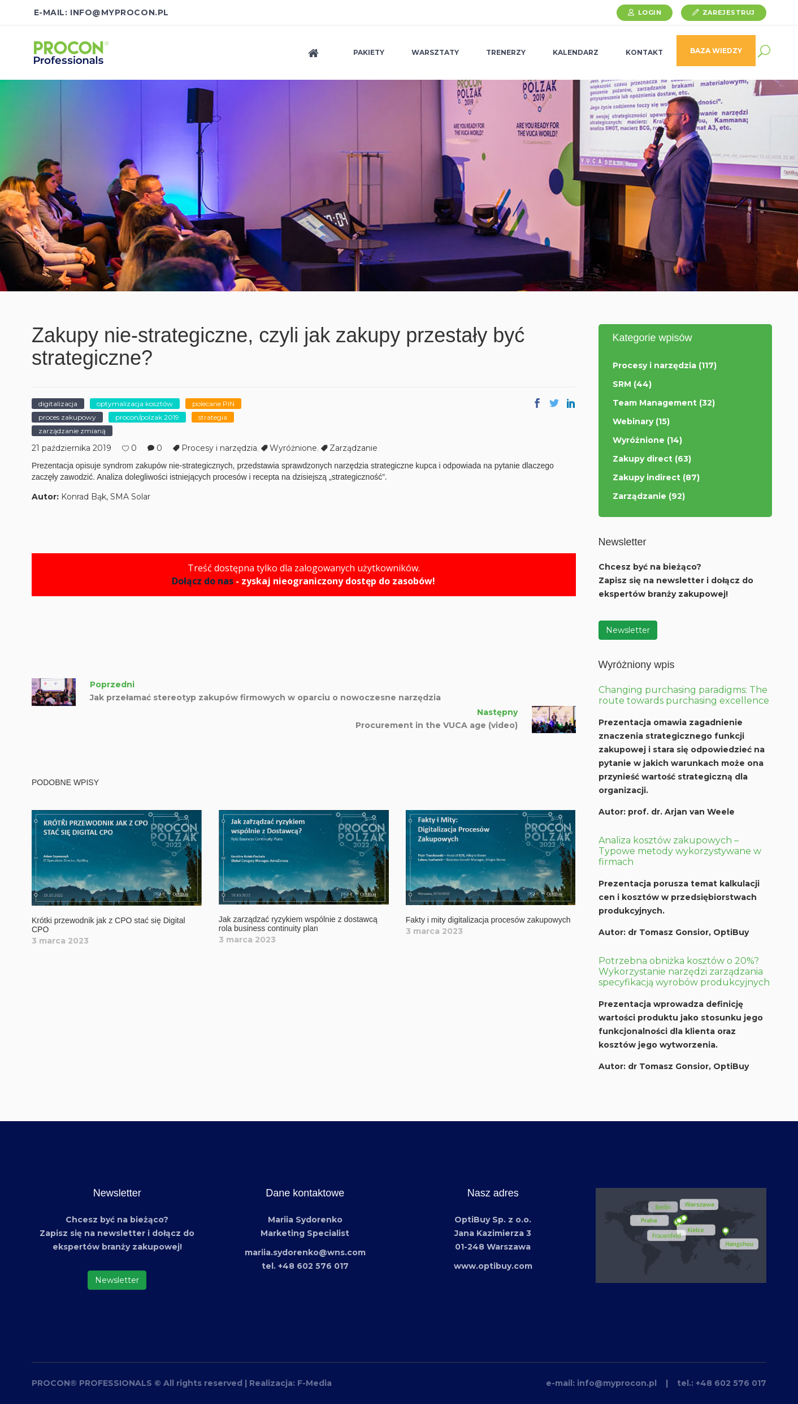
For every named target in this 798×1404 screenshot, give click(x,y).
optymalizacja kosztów (135, 403)
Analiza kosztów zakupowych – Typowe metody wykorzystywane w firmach (679, 851)
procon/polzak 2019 (147, 417)
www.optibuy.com (493, 1266)
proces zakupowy (67, 417)
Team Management (655, 403)
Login (650, 12)
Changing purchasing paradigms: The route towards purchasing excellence (683, 695)
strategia (212, 417)
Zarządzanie (353, 448)
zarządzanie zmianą (72, 431)
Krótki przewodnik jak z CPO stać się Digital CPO (108, 924)
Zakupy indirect (646, 477)
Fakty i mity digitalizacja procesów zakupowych (488, 919)
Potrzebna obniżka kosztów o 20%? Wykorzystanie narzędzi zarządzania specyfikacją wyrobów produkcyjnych (684, 971)
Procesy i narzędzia (219, 448)
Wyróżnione (293, 448)
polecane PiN (213, 403)
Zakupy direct (643, 459)
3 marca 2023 (60, 941)
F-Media (314, 1383)
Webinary (633, 421)
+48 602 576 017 (731, 1383)
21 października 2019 (71, 448)
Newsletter (628, 630)
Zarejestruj (728, 12)
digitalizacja (57, 403)
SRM (622, 384)
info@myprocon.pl (617, 1383)
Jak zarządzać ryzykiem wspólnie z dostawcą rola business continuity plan (298, 923)
